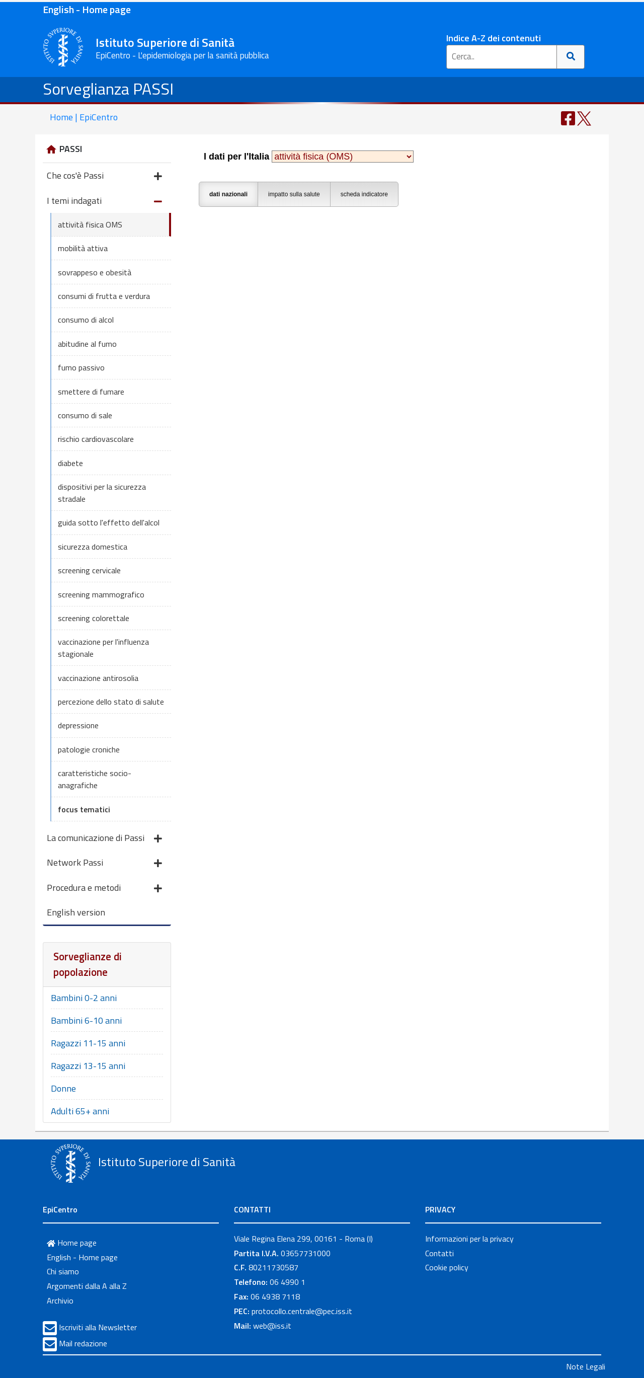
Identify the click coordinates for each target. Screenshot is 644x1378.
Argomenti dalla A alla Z (87, 1286)
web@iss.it (272, 1326)
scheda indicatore (364, 194)
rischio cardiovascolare (96, 439)
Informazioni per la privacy (469, 1239)
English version (76, 912)
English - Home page (87, 9)
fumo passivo (81, 367)
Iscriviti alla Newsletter (98, 1327)
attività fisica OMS (90, 224)
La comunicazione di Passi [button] (104, 839)
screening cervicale (89, 570)
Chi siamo (63, 1271)
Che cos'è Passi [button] (104, 176)
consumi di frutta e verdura (104, 296)
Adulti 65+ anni (80, 1111)
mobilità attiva (83, 248)
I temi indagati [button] (104, 201)
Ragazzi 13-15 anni (88, 1066)
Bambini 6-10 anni (86, 1020)
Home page (72, 1243)
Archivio (60, 1300)
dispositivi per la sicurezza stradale (102, 493)
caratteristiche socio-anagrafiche (94, 779)
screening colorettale (93, 618)
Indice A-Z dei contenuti (493, 38)
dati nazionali (228, 194)
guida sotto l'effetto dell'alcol (108, 522)
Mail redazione (83, 1343)
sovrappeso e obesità (94, 272)
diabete (70, 463)
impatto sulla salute (294, 194)
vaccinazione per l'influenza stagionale (103, 648)
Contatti (439, 1253)
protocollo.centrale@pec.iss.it (302, 1311)
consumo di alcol (86, 320)
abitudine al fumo (87, 344)
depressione (78, 725)
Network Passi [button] (104, 863)
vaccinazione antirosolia (98, 678)
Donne (63, 1088)
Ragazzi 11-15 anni (88, 1043)
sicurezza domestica (92, 547)
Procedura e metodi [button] (104, 888)
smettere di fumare (91, 392)
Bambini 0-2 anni (84, 998)
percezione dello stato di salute (111, 702)
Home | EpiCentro (84, 117)
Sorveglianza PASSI (108, 88)
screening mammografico (101, 594)
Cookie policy (446, 1267)
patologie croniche (89, 749)
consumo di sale (85, 415)
